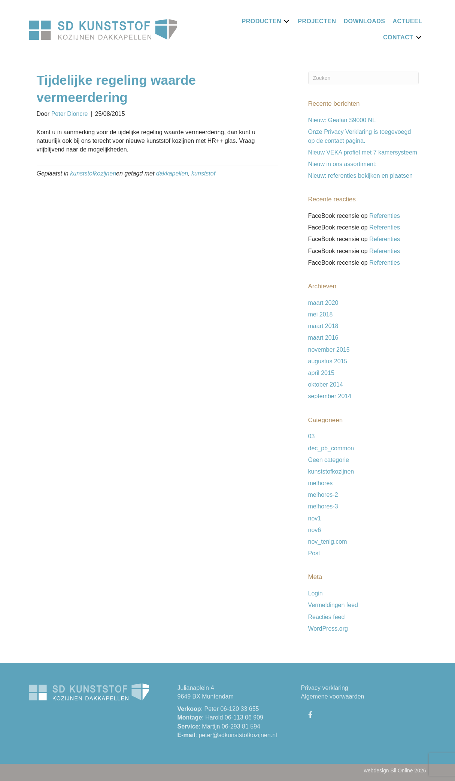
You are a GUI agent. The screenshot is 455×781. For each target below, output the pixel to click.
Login (315, 593)
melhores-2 (323, 495)
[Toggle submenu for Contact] (418, 37)
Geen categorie (328, 460)
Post (314, 553)
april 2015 (321, 373)
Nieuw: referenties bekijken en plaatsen (360, 175)
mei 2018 (320, 314)
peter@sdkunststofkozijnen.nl (237, 735)
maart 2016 (323, 337)
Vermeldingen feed (333, 605)
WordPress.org (328, 628)
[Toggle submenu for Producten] (286, 21)
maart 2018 (323, 326)
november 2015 (329, 349)
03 (311, 436)
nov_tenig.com (327, 541)
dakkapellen (172, 173)
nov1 (314, 518)
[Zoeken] (363, 78)
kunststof (203, 173)
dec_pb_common (331, 448)
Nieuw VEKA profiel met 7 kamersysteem (363, 152)
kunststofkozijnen (93, 173)
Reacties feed (326, 617)
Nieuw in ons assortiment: (342, 164)
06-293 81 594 (241, 726)
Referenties (384, 216)
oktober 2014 (325, 384)
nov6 (314, 530)
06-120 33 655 (239, 709)
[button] (310, 714)
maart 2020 (323, 303)
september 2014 (330, 396)
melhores (320, 483)
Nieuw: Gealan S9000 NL (342, 120)
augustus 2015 (328, 361)
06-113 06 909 (244, 717)
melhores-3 (323, 506)
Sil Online (402, 771)
